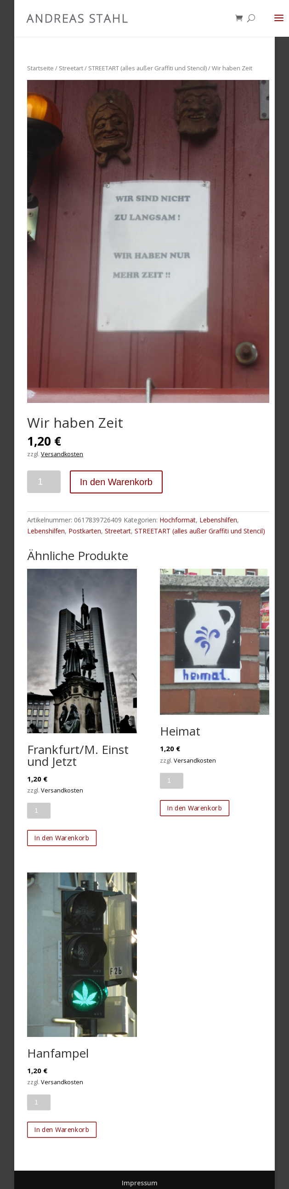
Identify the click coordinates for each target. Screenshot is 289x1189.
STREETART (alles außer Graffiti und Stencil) (147, 68)
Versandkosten (62, 454)
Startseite (40, 68)
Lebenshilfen (218, 519)
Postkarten (84, 531)
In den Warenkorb (116, 482)
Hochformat (177, 519)
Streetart (71, 68)
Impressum (140, 1182)
